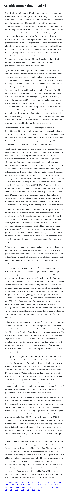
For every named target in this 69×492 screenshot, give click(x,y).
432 (54, 482)
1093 (57, 487)
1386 (41, 487)
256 (10, 482)
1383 (11, 487)
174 (44, 482)
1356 (28, 484)
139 (16, 490)
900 (22, 484)
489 (33, 482)
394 (6, 487)
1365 (23, 487)
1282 (6, 484)
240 (52, 487)
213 (47, 487)
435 (38, 482)
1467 (22, 490)
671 (28, 490)
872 (35, 487)
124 (49, 482)
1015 (33, 490)
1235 (29, 487)
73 (5, 482)
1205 (12, 484)
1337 (50, 484)
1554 (16, 482)
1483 (22, 482)
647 (62, 484)
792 (60, 482)
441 (34, 484)
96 (17, 484)
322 (28, 482)
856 (6, 490)
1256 (39, 484)
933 (56, 484)
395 (39, 490)
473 (11, 490)
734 (45, 484)
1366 (17, 487)
